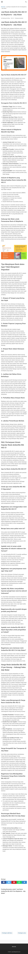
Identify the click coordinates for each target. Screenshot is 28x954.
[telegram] (24, 882)
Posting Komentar (19, 18)
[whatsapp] (19, 882)
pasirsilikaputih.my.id (16, 951)
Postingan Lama (22, 933)
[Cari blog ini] (26, 2)
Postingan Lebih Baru (7, 933)
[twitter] (8, 882)
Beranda (14, 946)
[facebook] (3, 882)
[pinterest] (14, 882)
